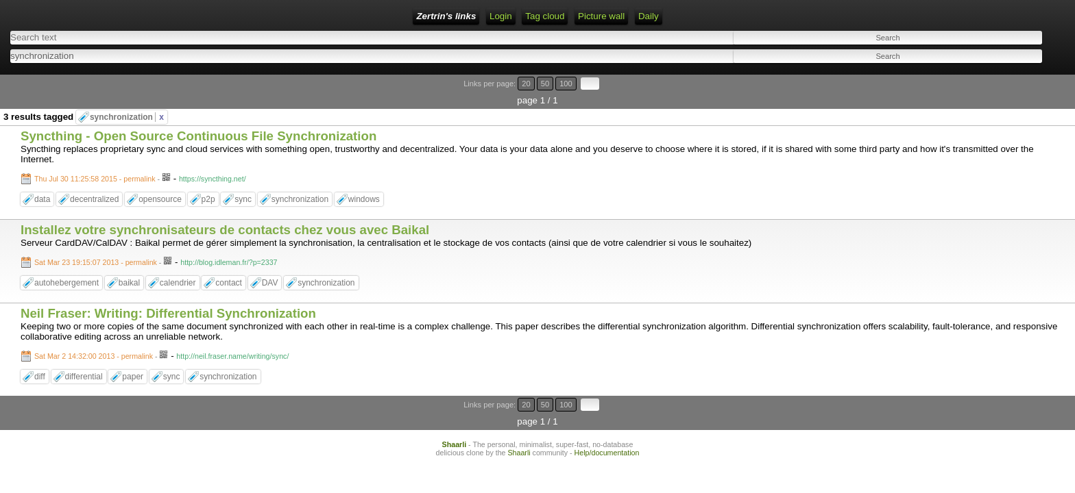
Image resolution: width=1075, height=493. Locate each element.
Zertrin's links (128, 16)
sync (243, 176)
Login (220, 16)
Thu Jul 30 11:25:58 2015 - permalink (95, 155)
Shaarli (454, 404)
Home (183, 16)
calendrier (178, 259)
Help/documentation (607, 412)
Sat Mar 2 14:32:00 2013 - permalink (93, 332)
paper (132, 352)
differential (84, 352)
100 (1025, 77)
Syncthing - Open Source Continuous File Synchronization (198, 112)
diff (39, 352)
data (42, 176)
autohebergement (66, 259)
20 (998, 77)
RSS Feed (266, 16)
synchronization (127, 94)
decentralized (94, 176)
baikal (129, 259)
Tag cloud (319, 16)
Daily (423, 16)
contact (228, 259)
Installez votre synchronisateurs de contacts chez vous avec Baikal (225, 206)
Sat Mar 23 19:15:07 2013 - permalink (95, 239)
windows (364, 176)
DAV (270, 259)
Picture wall (376, 16)
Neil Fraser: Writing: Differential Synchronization (168, 289)
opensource (160, 176)
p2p (208, 176)
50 (1011, 77)
